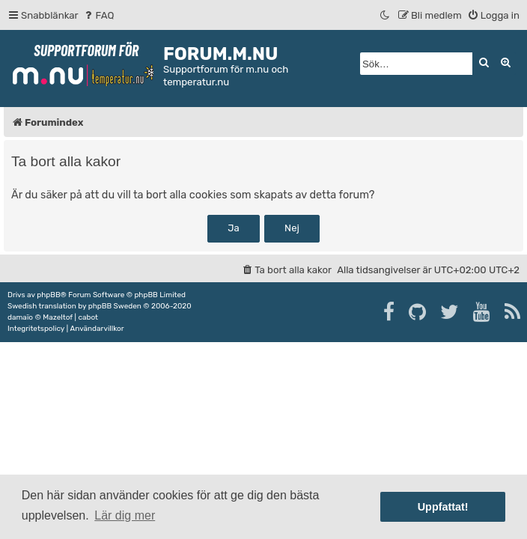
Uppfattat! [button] (443, 507)
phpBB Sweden (114, 306)
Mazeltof (58, 317)
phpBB (48, 294)
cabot (88, 317)
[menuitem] (98, 15)
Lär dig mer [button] (124, 515)
